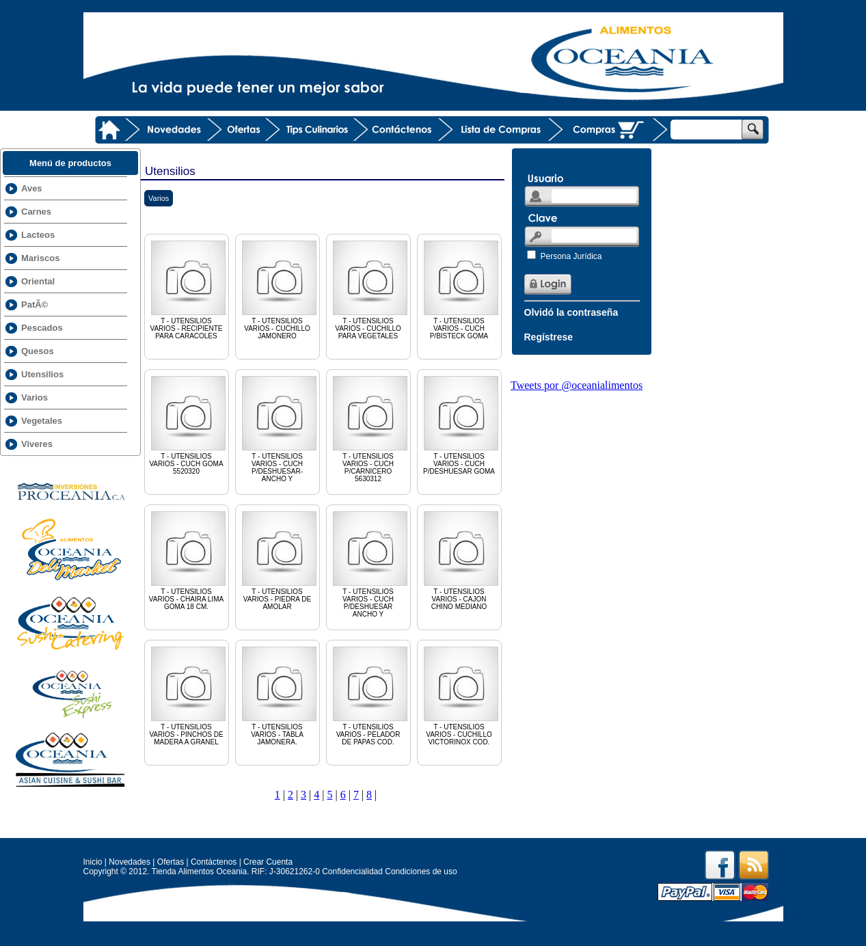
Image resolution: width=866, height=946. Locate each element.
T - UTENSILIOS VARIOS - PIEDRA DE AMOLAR (279, 559)
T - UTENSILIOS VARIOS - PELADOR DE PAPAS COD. (370, 695)
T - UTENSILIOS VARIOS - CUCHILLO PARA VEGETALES (370, 289)
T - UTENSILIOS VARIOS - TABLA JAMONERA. (279, 695)
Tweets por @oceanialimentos (576, 385)
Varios (158, 198)
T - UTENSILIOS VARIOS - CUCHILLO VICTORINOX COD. (461, 695)
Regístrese (548, 337)
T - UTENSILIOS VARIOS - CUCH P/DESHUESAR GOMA (461, 424)
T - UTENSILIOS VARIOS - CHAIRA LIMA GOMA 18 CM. (188, 559)
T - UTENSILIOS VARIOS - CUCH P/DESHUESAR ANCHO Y (370, 563)
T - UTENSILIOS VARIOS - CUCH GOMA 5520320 (188, 424)
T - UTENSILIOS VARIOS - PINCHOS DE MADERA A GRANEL (188, 695)
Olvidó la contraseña (571, 312)
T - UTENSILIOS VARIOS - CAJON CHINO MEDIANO (461, 559)
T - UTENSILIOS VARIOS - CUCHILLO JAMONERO (279, 289)
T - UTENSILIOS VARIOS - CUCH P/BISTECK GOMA (461, 289)
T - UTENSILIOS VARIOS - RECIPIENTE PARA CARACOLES (188, 289)
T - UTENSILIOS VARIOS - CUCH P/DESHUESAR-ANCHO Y (279, 428)
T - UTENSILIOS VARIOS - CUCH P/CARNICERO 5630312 (370, 428)
